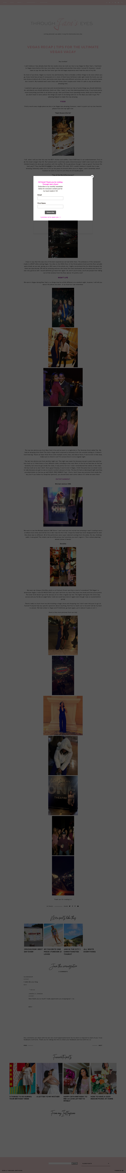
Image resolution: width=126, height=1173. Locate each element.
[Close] (92, 176)
